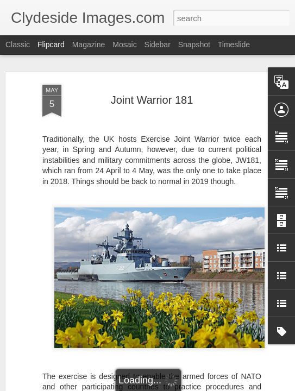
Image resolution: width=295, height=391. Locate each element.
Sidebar (158, 44)
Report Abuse (213, 385)
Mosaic (124, 44)
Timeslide (234, 44)
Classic (17, 44)
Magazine (88, 44)
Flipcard (51, 44)
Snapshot (194, 44)
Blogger (182, 385)
